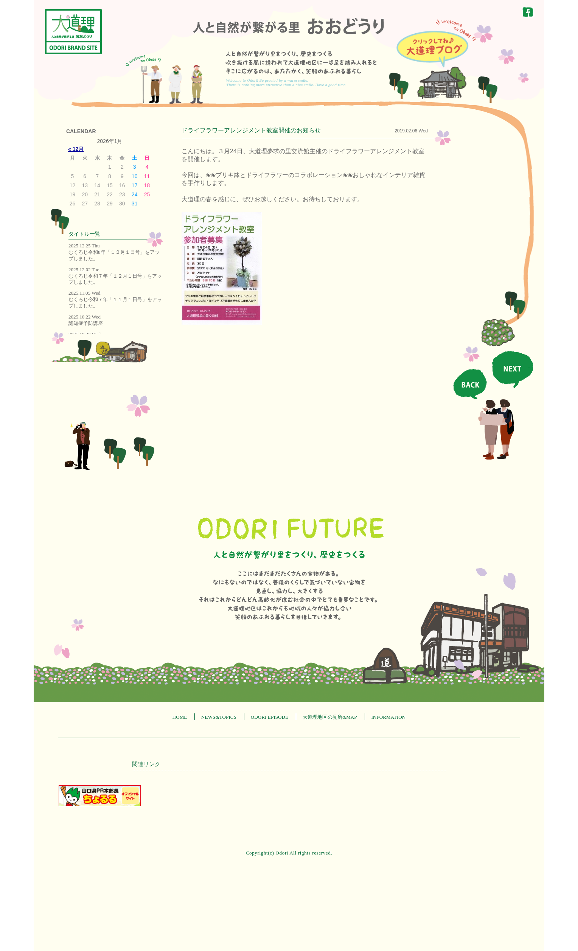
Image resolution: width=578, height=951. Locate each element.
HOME (179, 717)
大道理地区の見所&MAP (330, 717)
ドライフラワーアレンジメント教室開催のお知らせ (251, 130)
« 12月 (76, 149)
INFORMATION (388, 717)
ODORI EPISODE (270, 717)
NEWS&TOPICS (218, 717)
